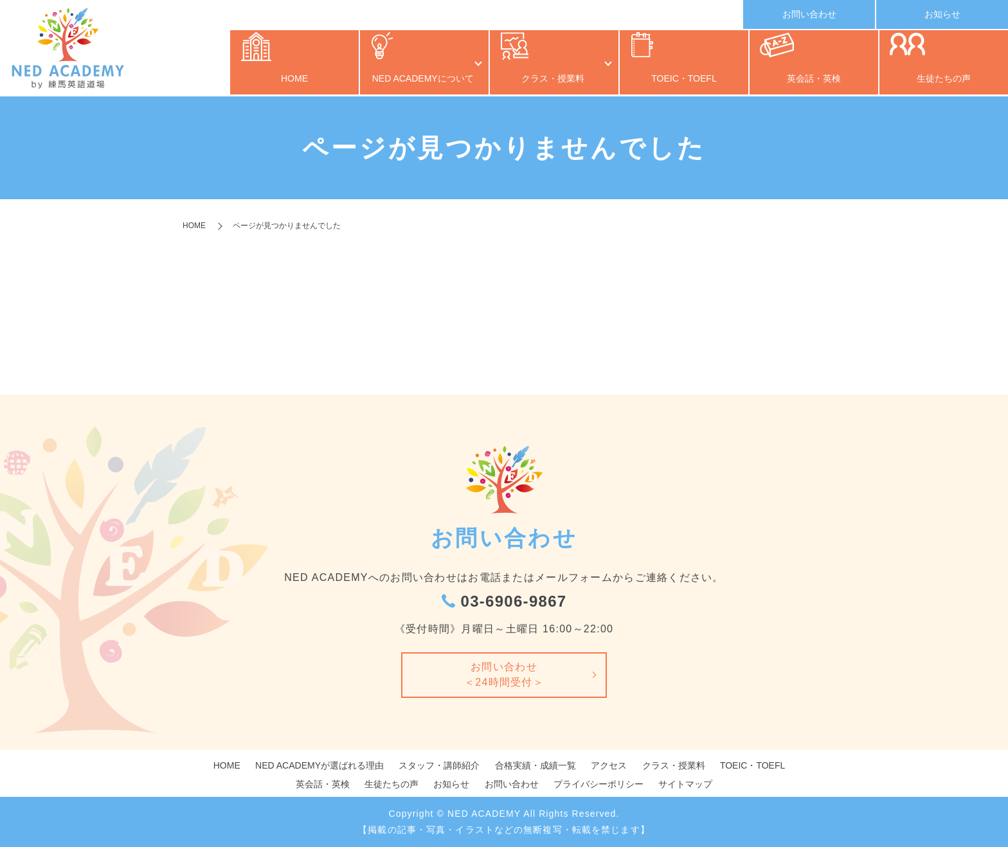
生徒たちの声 (944, 80)
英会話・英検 (814, 80)
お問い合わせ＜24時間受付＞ (504, 674)
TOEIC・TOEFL (683, 80)
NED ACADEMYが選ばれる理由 (319, 765)
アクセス (609, 765)
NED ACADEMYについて (418, 80)
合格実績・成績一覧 (535, 765)
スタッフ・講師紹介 (439, 765)
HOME (294, 80)
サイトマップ (685, 784)
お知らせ (942, 14)
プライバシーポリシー (599, 784)
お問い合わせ (809, 14)
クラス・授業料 (547, 80)
